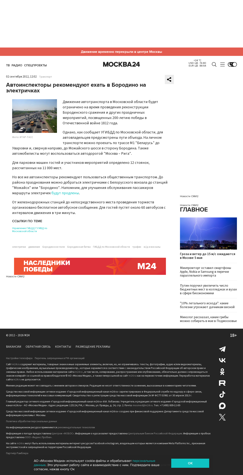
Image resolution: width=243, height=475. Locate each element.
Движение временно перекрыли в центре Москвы (121, 52)
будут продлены (65, 193)
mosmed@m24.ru (143, 405)
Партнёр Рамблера (17, 453)
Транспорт (45, 77)
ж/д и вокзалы (152, 247)
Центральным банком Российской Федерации (155, 433)
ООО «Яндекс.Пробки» (38, 437)
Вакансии (13, 347)
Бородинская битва (79, 247)
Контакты (63, 347)
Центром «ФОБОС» (63, 433)
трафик (136, 247)
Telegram (222, 349)
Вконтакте (222, 360)
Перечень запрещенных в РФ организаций (59, 358)
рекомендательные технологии (76, 427)
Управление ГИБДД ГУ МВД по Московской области (29, 229)
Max (222, 406)
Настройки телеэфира (19, 358)
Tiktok (222, 394)
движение (34, 247)
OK (190, 463)
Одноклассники (222, 371)
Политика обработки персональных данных (31, 421)
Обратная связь (38, 347)
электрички (19, 247)
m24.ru (16, 364)
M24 (27, 335)
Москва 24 (121, 64)
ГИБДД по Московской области (111, 247)
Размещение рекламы (93, 347)
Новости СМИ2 (15, 276)
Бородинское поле (54, 247)
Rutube (222, 383)
